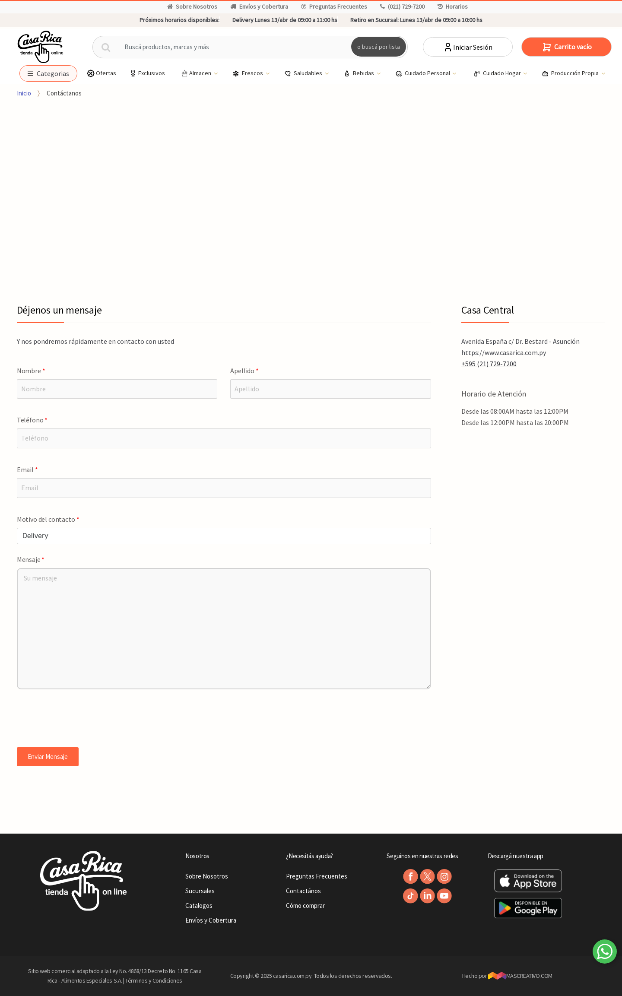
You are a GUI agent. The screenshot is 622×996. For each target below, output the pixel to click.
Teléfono (32, 420)
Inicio (24, 93)
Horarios (453, 6)
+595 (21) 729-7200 (489, 363)
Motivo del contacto (48, 519)
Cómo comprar (305, 905)
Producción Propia (571, 73)
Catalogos (199, 905)
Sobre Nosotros (192, 6)
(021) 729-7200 (402, 6)
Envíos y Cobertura (259, 6)
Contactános (303, 891)
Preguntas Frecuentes (334, 6)
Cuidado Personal (423, 73)
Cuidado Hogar (497, 73)
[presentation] (82, 720)
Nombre (31, 370)
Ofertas (101, 73)
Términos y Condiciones (153, 980)
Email (27, 469)
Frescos (248, 73)
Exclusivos (147, 73)
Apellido (244, 370)
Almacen (196, 73)
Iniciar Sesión (467, 47)
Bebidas (359, 73)
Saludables (304, 73)
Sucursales (200, 891)
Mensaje (31, 559)
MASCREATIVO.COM (520, 976)
